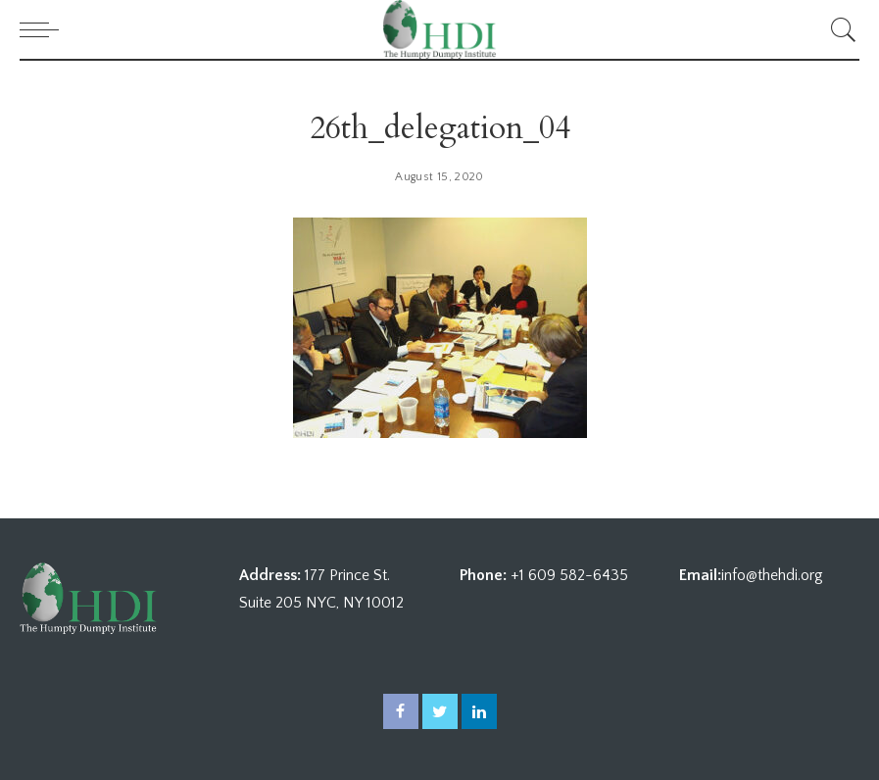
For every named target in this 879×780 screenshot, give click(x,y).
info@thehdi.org (772, 575)
